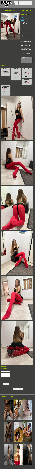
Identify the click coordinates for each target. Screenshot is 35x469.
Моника (24, 421)
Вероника (15, 399)
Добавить (6, 383)
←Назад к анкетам (18, 388)
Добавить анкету (26, 4)
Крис (24, 399)
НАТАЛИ (15, 443)
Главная (16, 1)
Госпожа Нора (6, 421)
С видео (16, 4)
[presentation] (8, 380)
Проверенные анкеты (28, 1)
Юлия (5, 399)
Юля (14, 421)
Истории (20, 4)
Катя (24, 443)
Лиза (4, 443)
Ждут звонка (21, 1)
